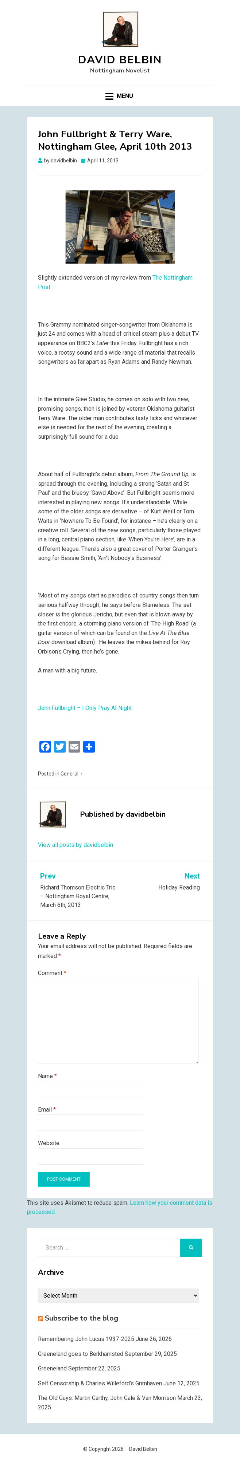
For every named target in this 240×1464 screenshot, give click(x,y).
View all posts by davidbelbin (75, 844)
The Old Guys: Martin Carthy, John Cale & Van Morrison (107, 1397)
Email (47, 1109)
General (69, 774)
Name (47, 1076)
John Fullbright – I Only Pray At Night (85, 708)
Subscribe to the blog (81, 1318)
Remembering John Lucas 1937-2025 (86, 1338)
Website (48, 1143)
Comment (52, 973)
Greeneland (52, 1368)
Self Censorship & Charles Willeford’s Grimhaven (100, 1383)
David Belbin (120, 59)
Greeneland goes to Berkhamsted (80, 1353)
